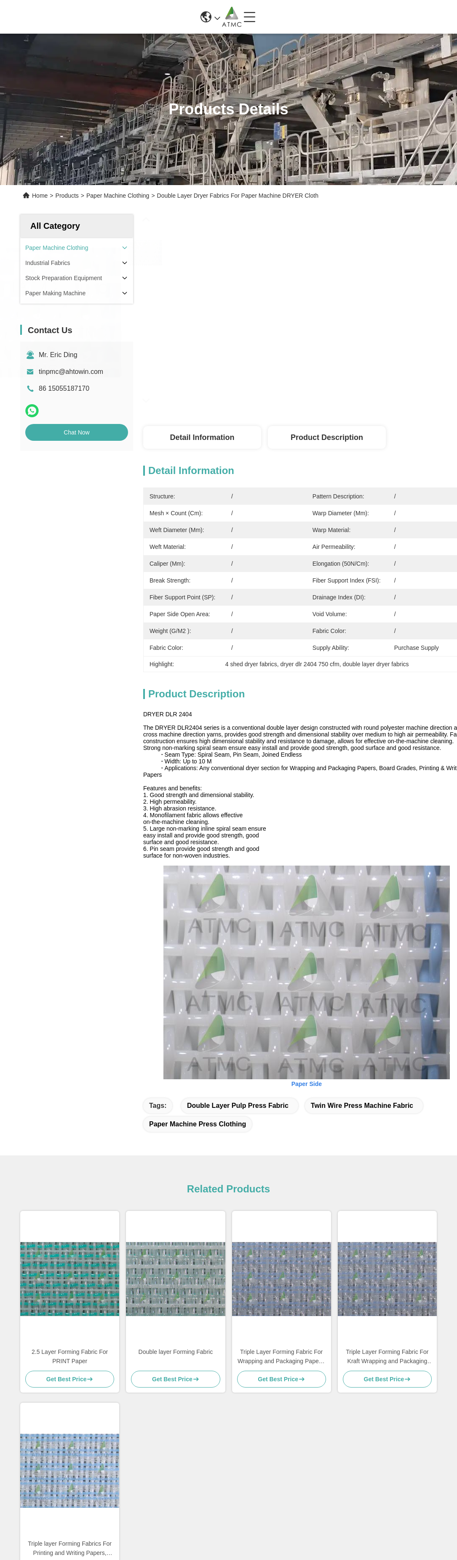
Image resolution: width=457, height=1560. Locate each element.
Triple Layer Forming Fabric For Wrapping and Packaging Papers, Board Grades (281, 1357)
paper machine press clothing (197, 1124)
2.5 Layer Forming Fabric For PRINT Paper (70, 1356)
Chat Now (76, 432)
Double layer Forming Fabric (176, 1351)
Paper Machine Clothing (117, 195)
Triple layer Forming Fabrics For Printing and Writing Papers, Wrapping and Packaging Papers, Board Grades (69, 1548)
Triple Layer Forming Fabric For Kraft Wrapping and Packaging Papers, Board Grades (387, 1357)
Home (40, 195)
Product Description (327, 437)
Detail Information (202, 437)
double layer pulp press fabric (238, 1105)
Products (67, 195)
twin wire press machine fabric (362, 1105)
